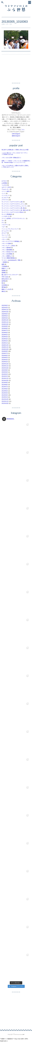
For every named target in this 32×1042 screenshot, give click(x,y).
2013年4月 (5, 393)
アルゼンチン (5, 189)
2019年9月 (5, 326)
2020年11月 (5, 309)
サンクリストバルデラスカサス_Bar (12, 201)
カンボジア (5, 197)
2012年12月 (5, 399)
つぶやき (4, 185)
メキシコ (4, 239)
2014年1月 (5, 376)
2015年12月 (5, 364)
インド (4, 193)
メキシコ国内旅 (6, 247)
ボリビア (4, 233)
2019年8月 (5, 328)
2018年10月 (5, 349)
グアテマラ (5, 199)
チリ (3, 222)
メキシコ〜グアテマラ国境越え (11, 241)
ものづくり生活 (6, 187)
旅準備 (4, 281)
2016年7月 (5, 353)
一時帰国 (4, 262)
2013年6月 (5, 388)
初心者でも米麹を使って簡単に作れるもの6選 (15, 149)
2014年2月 (5, 374)
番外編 (4, 287)
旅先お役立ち (5, 279)
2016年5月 (5, 357)
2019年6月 (5, 332)
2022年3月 (5, 307)
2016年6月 (5, 355)
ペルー (4, 226)
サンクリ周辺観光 (7, 214)
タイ (3, 220)
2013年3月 (5, 395)
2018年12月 (5, 345)
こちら (23, 129)
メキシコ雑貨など (7, 256)
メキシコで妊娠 (6, 243)
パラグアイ (5, 224)
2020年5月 (5, 316)
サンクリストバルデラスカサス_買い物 (13, 208)
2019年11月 (5, 322)
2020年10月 (5, 311)
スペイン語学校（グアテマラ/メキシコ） (13, 218)
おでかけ (4, 181)
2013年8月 (5, 384)
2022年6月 (5, 305)
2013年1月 (5, 397)
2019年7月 (5, 330)
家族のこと (5, 268)
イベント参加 (5, 191)
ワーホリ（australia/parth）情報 (11, 260)
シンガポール (5, 216)
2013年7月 (5, 386)
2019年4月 (5, 336)
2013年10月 (5, 380)
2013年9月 (5, 382)
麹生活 (4, 291)
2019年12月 (5, 320)
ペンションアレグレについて (10, 229)
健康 (3, 264)
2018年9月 (5, 351)
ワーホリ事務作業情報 (8, 258)
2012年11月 (5, 401)
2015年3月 (5, 372)
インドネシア (5, 195)
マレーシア (5, 235)
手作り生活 (5, 277)
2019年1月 (5, 343)
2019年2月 (5, 341)
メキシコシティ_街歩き (8, 245)
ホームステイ (5, 231)
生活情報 (4, 285)
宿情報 (4, 270)
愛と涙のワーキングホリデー (10, 274)
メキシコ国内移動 (7, 249)
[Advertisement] (15, 67)
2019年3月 (5, 339)
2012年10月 (5, 403)
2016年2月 (5, 361)
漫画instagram (16, 135)
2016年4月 (5, 359)
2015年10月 (5, 368)
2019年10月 (5, 324)
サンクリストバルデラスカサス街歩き (13, 212)
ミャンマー (5, 237)
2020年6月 (5, 314)
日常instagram (16, 133)
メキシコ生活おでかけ (8, 251)
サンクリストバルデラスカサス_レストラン (14, 206)
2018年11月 (5, 347)
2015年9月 (5, 370)
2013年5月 (5, 391)
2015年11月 (5, 366)
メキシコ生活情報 (7, 254)
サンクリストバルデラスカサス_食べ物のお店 (15, 210)
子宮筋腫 (4, 266)
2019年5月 (5, 334)
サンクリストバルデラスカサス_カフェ (13, 204)
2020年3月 (5, 318)
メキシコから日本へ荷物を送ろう (11, 157)
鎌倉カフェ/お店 (6, 289)
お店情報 (4, 183)
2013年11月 (5, 378)
